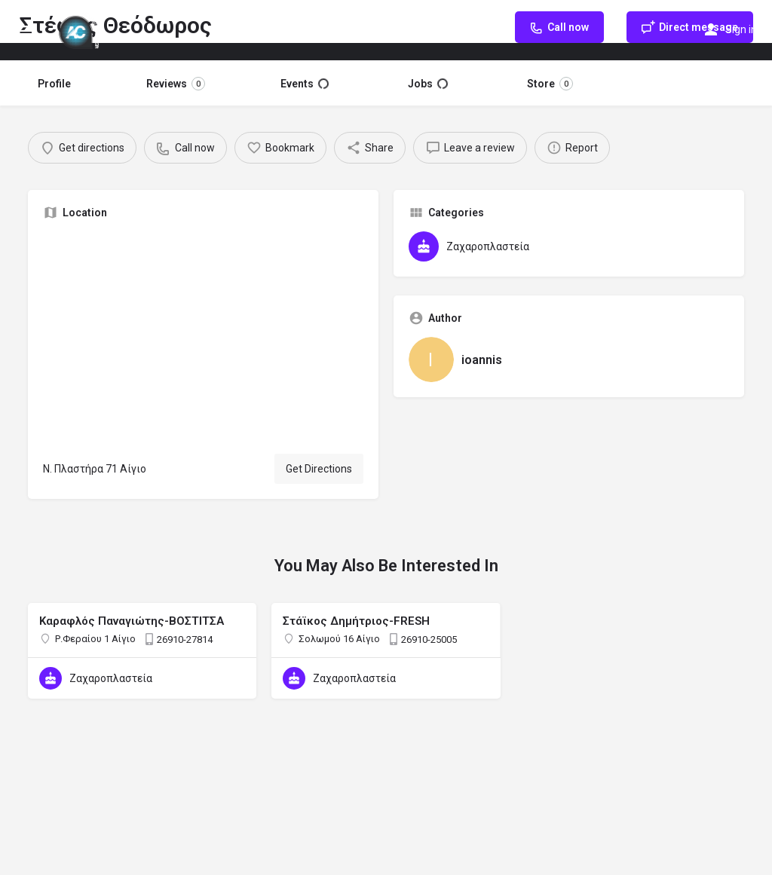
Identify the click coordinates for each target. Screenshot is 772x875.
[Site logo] (81, 30)
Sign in (741, 29)
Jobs (428, 83)
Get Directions (319, 469)
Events (304, 83)
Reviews (175, 83)
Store (550, 83)
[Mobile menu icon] (25, 30)
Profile (54, 84)
